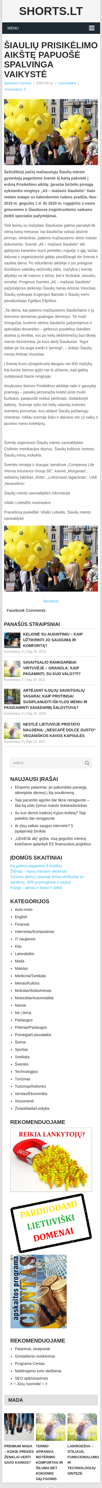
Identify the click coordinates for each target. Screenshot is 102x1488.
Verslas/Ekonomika (31, 1094)
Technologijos (26, 1071)
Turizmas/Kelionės (30, 1086)
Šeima (20, 1042)
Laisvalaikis (67, 83)
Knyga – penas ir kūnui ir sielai (36, 887)
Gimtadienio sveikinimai (35, 1356)
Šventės (22, 1064)
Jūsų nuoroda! (29, 1384)
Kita (18, 946)
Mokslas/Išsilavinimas (33, 990)
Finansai (22, 924)
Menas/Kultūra (27, 983)
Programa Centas (30, 1363)
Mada (19, 961)
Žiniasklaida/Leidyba (32, 1108)
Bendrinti (51, 601)
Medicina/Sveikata (30, 976)
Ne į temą (23, 1012)
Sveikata (22, 1057)
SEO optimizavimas (31, 1378)
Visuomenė (24, 1101)
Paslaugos (24, 1020)
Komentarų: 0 (15, 89)
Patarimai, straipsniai (32, 1349)
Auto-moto (24, 909)
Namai (20, 1005)
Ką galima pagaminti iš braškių (36, 866)
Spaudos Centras (17, 83)
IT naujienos (25, 939)
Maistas (21, 968)
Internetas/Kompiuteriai (34, 931)
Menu (13, 28)
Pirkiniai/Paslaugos (31, 1027)
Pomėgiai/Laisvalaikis (33, 1035)
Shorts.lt (51, 11)
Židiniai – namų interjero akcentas (38, 871)
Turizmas (22, 1079)
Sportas (21, 1049)
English (21, 917)
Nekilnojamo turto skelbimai (38, 1371)
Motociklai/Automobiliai (34, 998)
